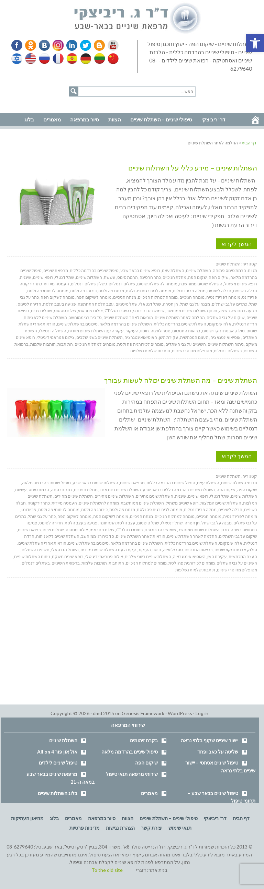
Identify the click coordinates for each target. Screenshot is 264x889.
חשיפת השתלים (36, 549)
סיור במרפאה (102, 818)
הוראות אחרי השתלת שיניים (42, 543)
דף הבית (241, 818)
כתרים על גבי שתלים (229, 304)
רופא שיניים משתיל (240, 283)
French (57, 58)
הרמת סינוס (127, 277)
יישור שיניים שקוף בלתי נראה (209, 740)
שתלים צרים (41, 310)
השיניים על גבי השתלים (185, 344)
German (84, 58)
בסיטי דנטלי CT (117, 310)
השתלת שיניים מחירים (73, 496)
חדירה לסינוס (29, 304)
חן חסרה (170, 304)
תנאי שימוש (179, 828)
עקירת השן (168, 337)
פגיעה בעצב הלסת (59, 304)
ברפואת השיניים (66, 563)
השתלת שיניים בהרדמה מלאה (125, 324)
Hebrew (17, 58)
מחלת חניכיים (174, 277)
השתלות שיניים (89, 277)
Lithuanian (97, 58)
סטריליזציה (160, 330)
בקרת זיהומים (144, 740)
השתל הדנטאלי (52, 330)
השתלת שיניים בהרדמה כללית (180, 324)
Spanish (71, 58)
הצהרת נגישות (120, 828)
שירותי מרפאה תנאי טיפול (132, 774)
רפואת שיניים (29, 529)
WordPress (180, 713)
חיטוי (144, 330)
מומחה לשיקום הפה (93, 297)
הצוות (127, 818)
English (30, 58)
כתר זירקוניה (31, 283)
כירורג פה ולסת (83, 290)
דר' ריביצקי (215, 818)
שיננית (25, 277)
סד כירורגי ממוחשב (85, 317)
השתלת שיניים (228, 263)
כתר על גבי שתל (42, 516)
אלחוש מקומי (219, 324)
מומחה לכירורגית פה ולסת (148, 290)
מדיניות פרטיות (84, 828)
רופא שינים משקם (68, 556)
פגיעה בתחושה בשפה (238, 310)
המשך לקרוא (236, 243)
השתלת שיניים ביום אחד (120, 489)
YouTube (110, 45)
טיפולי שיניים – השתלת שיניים (169, 818)
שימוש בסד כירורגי (149, 310)
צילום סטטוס (65, 310)
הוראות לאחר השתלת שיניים (128, 317)
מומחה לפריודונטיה (223, 297)
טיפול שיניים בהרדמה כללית (94, 270)
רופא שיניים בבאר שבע (140, 270)
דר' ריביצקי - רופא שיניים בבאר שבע (137, 18)
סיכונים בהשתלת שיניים (77, 324)
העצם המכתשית (194, 337)
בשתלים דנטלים (228, 350)
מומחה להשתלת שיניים (157, 283)
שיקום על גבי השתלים (226, 317)
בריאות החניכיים (186, 330)
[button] (255, 43)
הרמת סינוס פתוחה (229, 270)
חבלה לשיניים (219, 290)
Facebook (17, 45)
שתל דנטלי (64, 277)
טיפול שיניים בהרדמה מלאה (46, 482)
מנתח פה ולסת (111, 290)
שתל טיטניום (127, 304)
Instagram (57, 45)
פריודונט (249, 297)
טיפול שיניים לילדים (58, 763)
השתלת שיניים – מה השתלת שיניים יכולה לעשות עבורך (180, 380)
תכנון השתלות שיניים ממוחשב (191, 310)
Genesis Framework (143, 713)
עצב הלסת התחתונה (96, 304)
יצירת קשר (151, 828)
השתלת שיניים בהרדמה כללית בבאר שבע (179, 489)
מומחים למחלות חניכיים (95, 344)
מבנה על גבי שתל (195, 304)
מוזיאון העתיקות (27, 818)
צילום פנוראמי (90, 310)
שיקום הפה (219, 277)
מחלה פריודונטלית (189, 290)
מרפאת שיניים (55, 270)
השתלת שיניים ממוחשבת (200, 283)
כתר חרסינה (150, 277)
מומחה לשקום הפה (58, 297)
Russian (44, 58)
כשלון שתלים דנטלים (89, 283)
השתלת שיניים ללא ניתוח (45, 317)
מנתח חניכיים (124, 297)
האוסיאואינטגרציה (140, 337)
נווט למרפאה (20, 103)
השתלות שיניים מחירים (114, 496)
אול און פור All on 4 (57, 752)
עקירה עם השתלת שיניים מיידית (96, 330)
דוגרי (141, 870)
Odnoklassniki (30, 45)
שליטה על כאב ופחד (217, 752)
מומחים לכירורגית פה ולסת (140, 344)
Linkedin (70, 45)
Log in (202, 713)
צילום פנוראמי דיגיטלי (56, 337)
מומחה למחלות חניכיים (158, 297)
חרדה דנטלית (245, 324)
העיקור (132, 330)
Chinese (111, 58)
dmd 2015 (103, 713)
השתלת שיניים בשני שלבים (99, 337)
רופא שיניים (43, 277)
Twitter (83, 45)
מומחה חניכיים (192, 297)
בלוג (54, 818)
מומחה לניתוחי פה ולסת (47, 290)
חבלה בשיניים (245, 290)
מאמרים (149, 793)
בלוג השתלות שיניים (57, 793)
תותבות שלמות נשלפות (150, 350)
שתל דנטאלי (150, 304)
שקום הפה (197, 277)
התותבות (65, 344)
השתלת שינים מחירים (154, 496)
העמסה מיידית (56, 283)
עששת (110, 277)
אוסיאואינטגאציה (225, 337)
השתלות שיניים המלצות (220, 503)
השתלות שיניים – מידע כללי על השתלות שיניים (192, 168)
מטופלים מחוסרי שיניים (192, 350)
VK (44, 45)
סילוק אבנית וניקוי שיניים (223, 330)
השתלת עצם (173, 270)
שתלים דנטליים (122, 283)
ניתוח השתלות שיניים (226, 344)
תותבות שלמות (43, 344)
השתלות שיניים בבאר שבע (95, 482)
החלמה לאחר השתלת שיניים (180, 317)
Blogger (96, 45)
